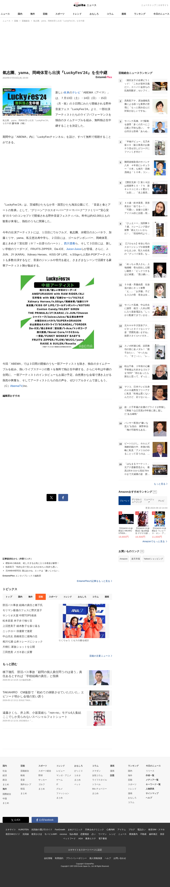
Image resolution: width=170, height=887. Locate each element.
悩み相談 (74, 834)
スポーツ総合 (44, 771)
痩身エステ (90, 838)
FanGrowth (60, 829)
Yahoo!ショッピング (153, 559)
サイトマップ (152, 793)
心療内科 (110, 829)
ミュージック (149, 500)
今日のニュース (161, 14)
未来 (66, 92)
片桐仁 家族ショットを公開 (19, 646)
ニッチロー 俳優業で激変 (17, 631)
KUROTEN (23, 829)
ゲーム (59, 780)
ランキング (139, 14)
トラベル (96, 784)
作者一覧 (150, 775)
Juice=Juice (73, 249)
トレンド (77, 14)
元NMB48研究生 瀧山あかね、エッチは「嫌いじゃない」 (33, 570)
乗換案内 (133, 834)
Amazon (123, 559)
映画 (23, 775)
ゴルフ (41, 784)
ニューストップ (148, 5)
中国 (5, 798)
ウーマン (102, 834)
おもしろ (94, 14)
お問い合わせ (119, 858)
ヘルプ (149, 798)
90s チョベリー (99, 789)
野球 (40, 775)
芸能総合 (25, 771)
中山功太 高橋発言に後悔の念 (20, 636)
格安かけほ (36, 834)
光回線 (25, 834)
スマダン (96, 771)
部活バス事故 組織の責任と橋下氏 (23, 605)
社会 (5, 771)
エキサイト (163, 5)
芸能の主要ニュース (100, 656)
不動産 (143, 834)
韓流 (23, 789)
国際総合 (7, 794)
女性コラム (97, 775)
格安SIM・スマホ (156, 829)
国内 (20, 14)
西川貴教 (69, 243)
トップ (9, 597)
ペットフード (69, 838)
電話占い (141, 829)
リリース (150, 771)
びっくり (78, 771)
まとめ (6, 784)
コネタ (77, 775)
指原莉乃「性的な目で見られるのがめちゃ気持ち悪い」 (32, 567)
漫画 (123, 14)
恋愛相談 (84, 834)
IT (57, 784)
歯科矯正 (153, 834)
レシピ (112, 834)
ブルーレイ (125, 500)
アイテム (121, 829)
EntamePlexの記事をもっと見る (94, 581)
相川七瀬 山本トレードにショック (23, 641)
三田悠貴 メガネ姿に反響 (17, 652)
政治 (5, 780)
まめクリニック (75, 829)
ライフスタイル (99, 780)
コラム (110, 14)
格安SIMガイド (13, 834)
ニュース (5, 14)
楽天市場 (135, 559)
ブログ (131, 829)
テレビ (76, 92)
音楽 (23, 780)
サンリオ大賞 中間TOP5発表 (19, 615)
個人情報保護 (95, 858)
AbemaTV (16, 386)
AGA (80, 838)
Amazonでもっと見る (153, 541)
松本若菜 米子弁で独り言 (17, 620)
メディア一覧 (152, 780)
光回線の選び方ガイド (41, 829)
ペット (77, 784)
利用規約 (59, 858)
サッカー (42, 780)
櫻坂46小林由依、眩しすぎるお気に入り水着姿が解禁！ (32, 563)
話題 (112, 775)
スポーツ (59, 14)
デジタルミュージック (137, 500)
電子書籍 (103, 838)
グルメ (59, 789)
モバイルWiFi (50, 834)
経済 (5, 775)
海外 (32, 14)
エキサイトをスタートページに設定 (85, 850)
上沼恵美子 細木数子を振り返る (21, 626)
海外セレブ (26, 784)
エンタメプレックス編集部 (22, 575)
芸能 (45, 14)
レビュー (60, 771)
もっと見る (160, 484)
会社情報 (48, 858)
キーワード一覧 (153, 784)
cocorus (63, 834)
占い (94, 834)
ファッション (62, 793)
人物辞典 (150, 789)
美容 (162, 834)
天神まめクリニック (94, 829)
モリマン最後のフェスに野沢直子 (22, 610)
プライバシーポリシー (76, 858)
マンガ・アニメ (63, 775)
